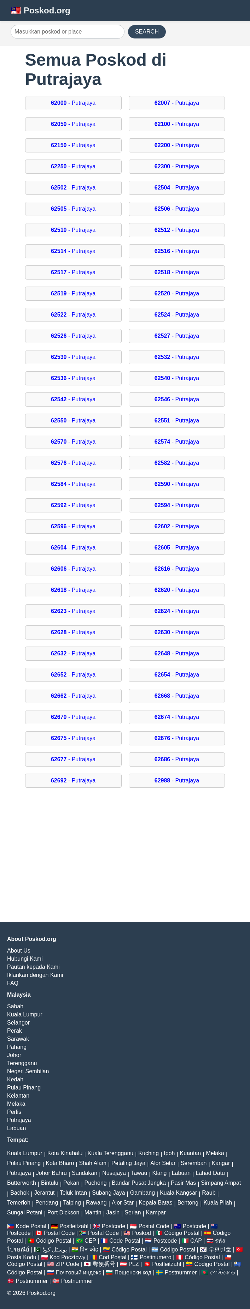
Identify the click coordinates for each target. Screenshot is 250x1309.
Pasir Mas (183, 1183)
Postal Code (154, 1226)
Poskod (141, 1233)
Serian (132, 1212)
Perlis (14, 1112)
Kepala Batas (155, 1203)
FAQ (12, 983)
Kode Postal (31, 1226)
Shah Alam (92, 1163)
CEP (90, 1241)
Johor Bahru (51, 1173)
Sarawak (18, 1039)
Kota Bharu (60, 1163)
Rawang (96, 1203)
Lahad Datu (210, 1173)
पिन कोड (89, 1250)
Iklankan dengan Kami (35, 975)
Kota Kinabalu (65, 1153)
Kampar (156, 1212)
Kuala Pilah (217, 1203)
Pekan (71, 1183)
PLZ (133, 1264)
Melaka (16, 1104)
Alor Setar (162, 1163)
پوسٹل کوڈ (54, 1250)
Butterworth (21, 1183)
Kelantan (18, 1096)
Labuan (16, 1128)
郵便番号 (104, 1264)
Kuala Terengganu (111, 1153)
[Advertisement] (125, 858)
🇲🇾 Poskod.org (40, 10)
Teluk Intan (73, 1193)
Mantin (93, 1212)
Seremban (194, 1163)
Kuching (148, 1153)
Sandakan (84, 1173)
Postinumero (155, 1257)
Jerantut (44, 1193)
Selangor (18, 1023)
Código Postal (181, 1233)
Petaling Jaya (128, 1163)
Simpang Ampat (221, 1183)
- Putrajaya (73, 103)
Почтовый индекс (78, 1272)
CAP (196, 1241)
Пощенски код (133, 1272)
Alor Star (123, 1203)
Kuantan (190, 1153)
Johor (14, 1055)
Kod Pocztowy (67, 1257)
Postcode (114, 1226)
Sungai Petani (24, 1212)
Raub (208, 1193)
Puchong (96, 1183)
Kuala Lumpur (24, 1014)
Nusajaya (114, 1173)
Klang (159, 1173)
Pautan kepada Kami (33, 967)
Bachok (19, 1193)
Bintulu (49, 1183)
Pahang (17, 1047)
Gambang (142, 1193)
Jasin (113, 1212)
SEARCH (147, 32)
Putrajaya (19, 1120)
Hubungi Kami (25, 959)
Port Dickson (63, 1212)
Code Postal (124, 1241)
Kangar (221, 1163)
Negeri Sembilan (28, 1071)
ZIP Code (67, 1264)
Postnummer (181, 1272)
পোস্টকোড (222, 1272)
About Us (18, 951)
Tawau (139, 1173)
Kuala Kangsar (178, 1193)
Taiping (72, 1203)
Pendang (46, 1203)
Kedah (15, 1079)
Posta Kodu (21, 1257)
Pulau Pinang (24, 1088)
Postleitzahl (73, 1226)
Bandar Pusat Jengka (139, 1183)
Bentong (188, 1203)
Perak (14, 1031)
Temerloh (18, 1203)
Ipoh (169, 1153)
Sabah (15, 1006)
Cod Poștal (112, 1257)
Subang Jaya (108, 1193)
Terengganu (22, 1063)
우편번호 (220, 1250)
